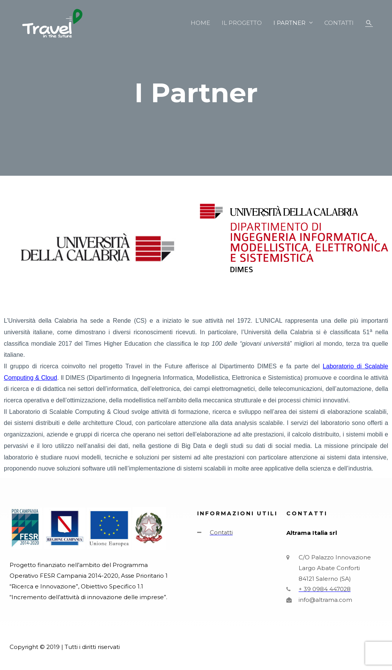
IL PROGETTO (242, 22)
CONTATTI (339, 22)
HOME (200, 22)
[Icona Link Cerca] (369, 23)
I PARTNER (289, 22)
